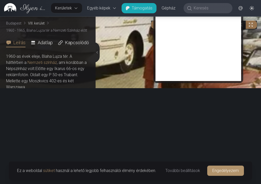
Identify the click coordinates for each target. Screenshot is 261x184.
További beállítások (182, 170)
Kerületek (66, 8)
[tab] (17, 42)
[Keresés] (210, 8)
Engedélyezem (225, 170)
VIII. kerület (36, 23)
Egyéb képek (101, 8)
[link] (23, 8)
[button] (241, 8)
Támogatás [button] (139, 8)
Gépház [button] (168, 8)
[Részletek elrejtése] (97, 52)
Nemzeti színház (42, 62)
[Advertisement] (198, 45)
